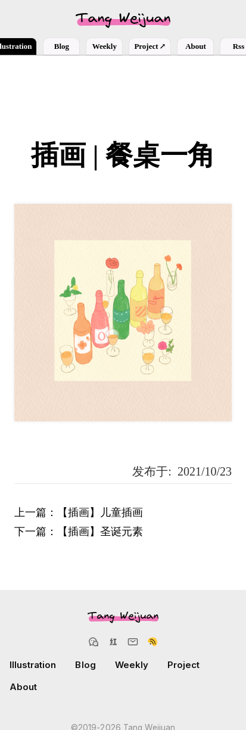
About (195, 46)
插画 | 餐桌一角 (123, 155)
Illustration (33, 664)
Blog (61, 46)
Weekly (104, 46)
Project (150, 46)
